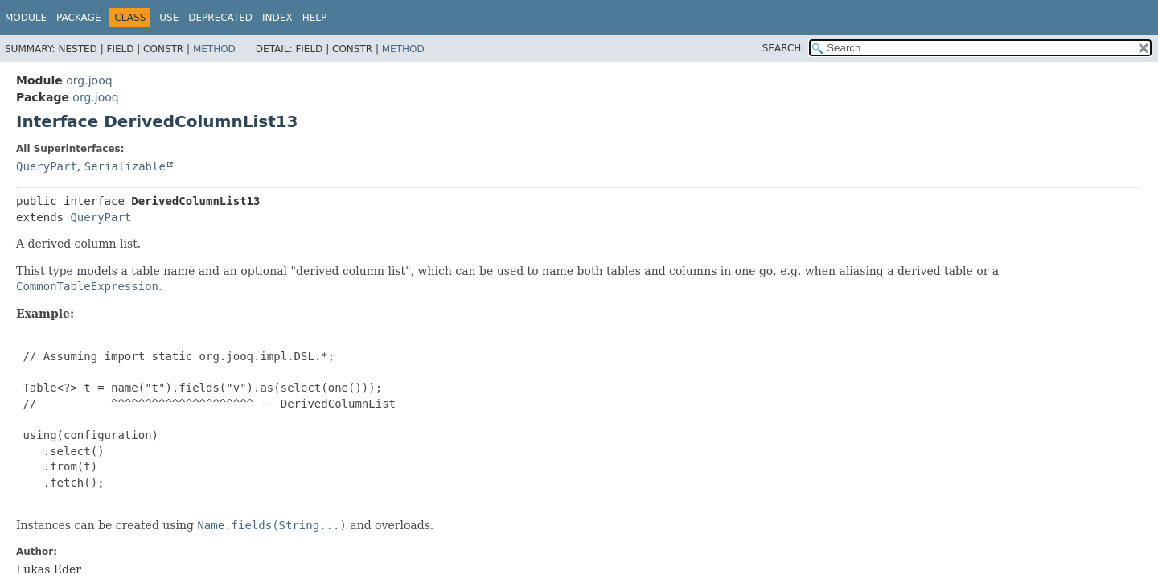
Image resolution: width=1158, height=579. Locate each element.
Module (26, 17)
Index (277, 17)
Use (169, 17)
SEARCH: (783, 48)
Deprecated (220, 17)
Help (314, 17)
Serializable (125, 166)
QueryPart (46, 166)
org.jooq (89, 80)
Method (214, 49)
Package (78, 17)
